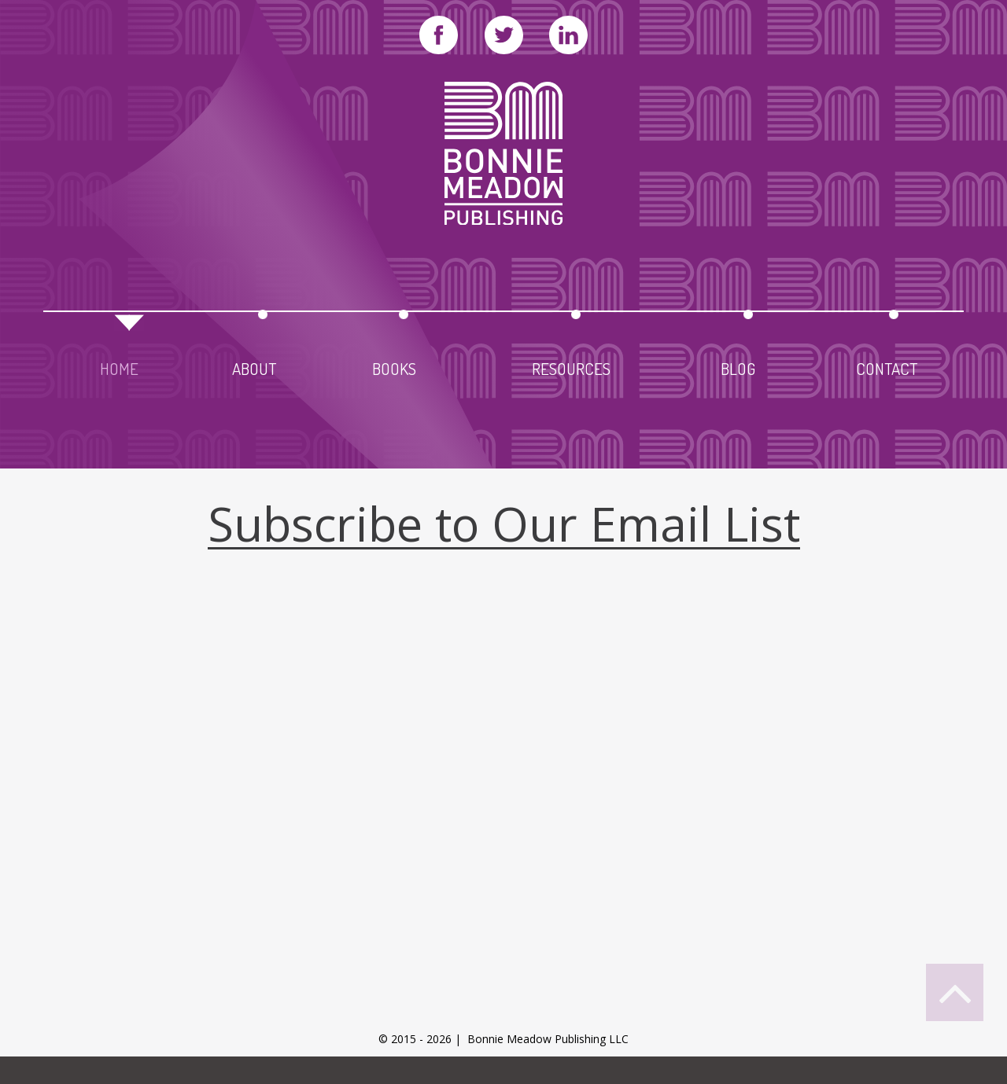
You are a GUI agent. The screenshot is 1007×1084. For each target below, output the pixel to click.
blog (738, 365)
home (119, 365)
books (394, 365)
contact (886, 365)
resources (571, 365)
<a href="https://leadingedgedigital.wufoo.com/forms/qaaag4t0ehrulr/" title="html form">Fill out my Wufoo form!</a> (503, 818)
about (254, 365)
